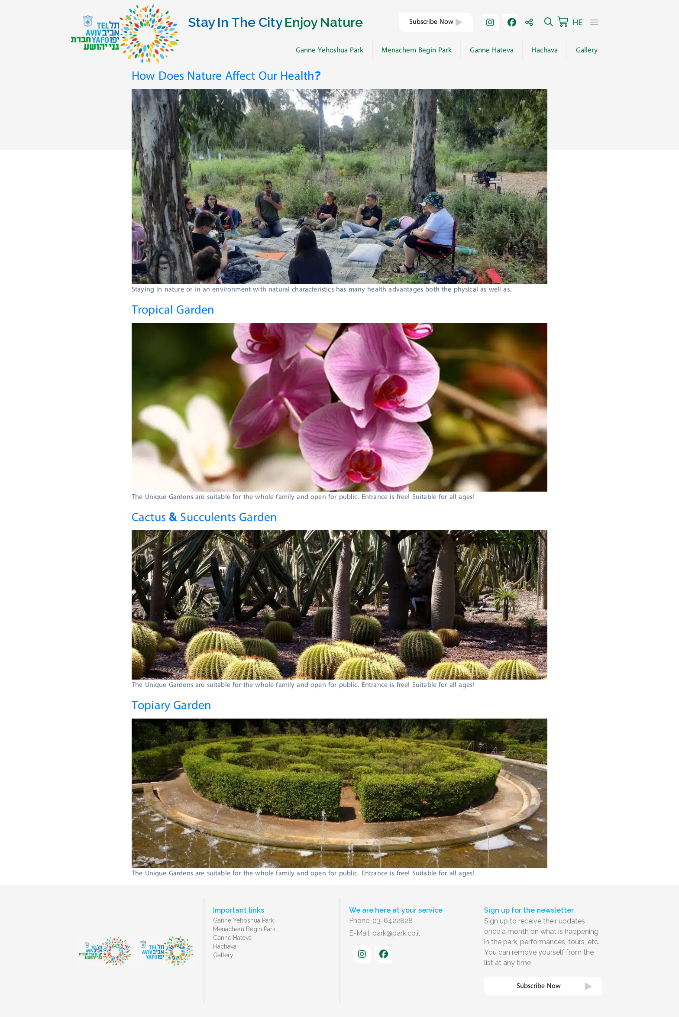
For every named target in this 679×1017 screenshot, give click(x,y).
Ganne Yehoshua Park (329, 50)
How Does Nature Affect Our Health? (226, 76)
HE (577, 22)
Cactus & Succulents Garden (204, 517)
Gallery (587, 50)
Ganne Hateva (492, 50)
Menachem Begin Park (417, 50)
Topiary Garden (171, 705)
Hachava (545, 50)
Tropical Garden (173, 309)
